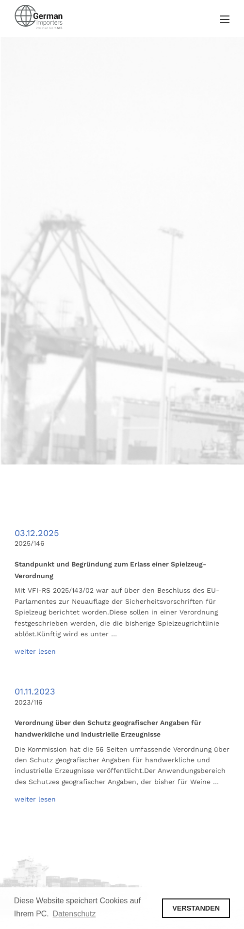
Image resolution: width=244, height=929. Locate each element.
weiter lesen (35, 651)
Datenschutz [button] (74, 914)
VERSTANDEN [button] (196, 908)
